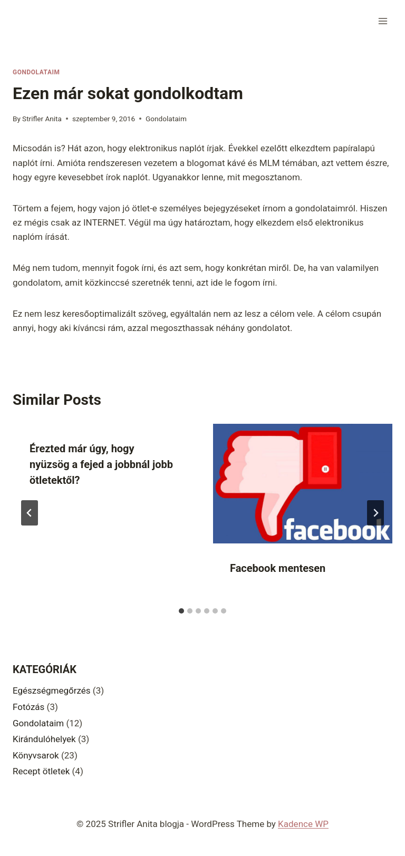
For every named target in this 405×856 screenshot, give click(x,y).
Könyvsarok (36, 755)
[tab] (181, 611)
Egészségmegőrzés (52, 690)
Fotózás (28, 707)
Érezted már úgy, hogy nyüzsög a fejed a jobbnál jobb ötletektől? (101, 464)
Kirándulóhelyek (44, 739)
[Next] (375, 513)
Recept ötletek (41, 771)
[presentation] (302, 483)
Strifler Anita (42, 118)
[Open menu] (382, 21)
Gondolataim (36, 72)
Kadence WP (303, 824)
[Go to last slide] (29, 513)
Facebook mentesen (277, 568)
